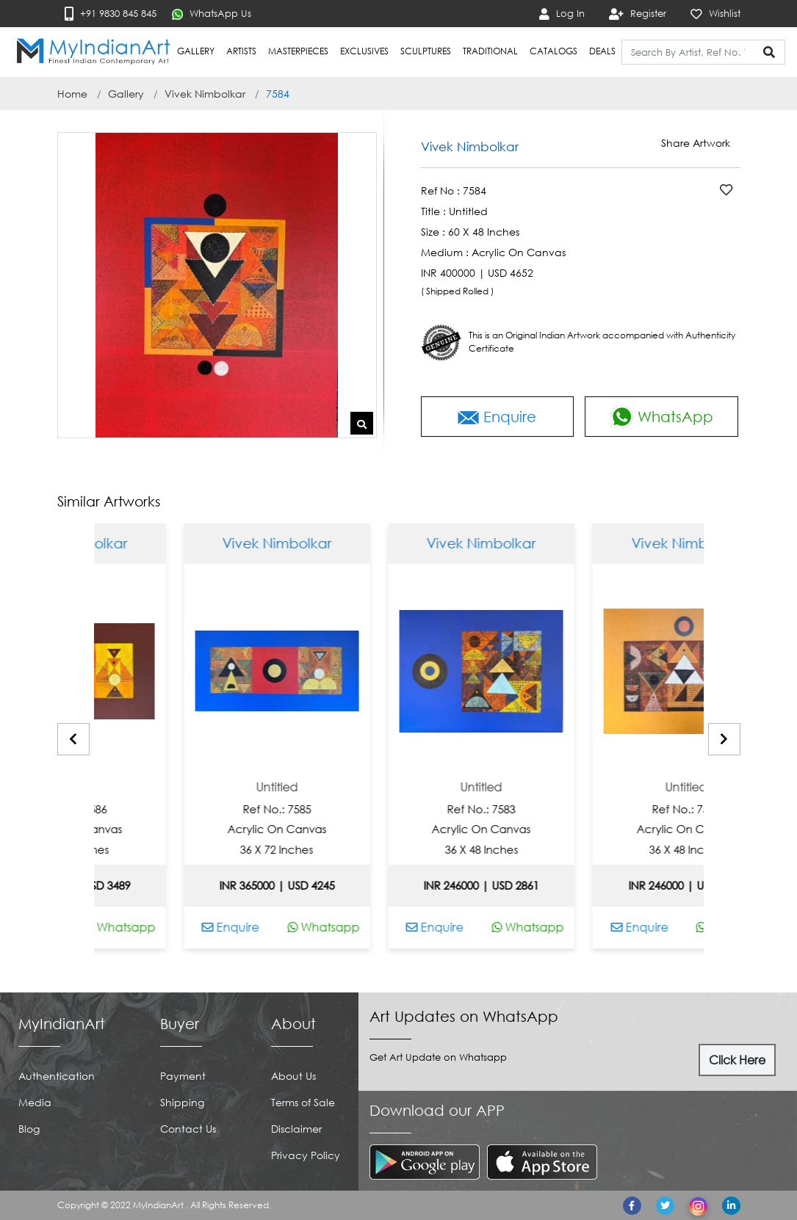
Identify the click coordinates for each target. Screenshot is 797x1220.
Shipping (182, 1102)
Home (72, 93)
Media (34, 1102)
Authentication (56, 1076)
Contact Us (188, 1128)
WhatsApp (661, 416)
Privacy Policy (305, 1155)
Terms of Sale (303, 1102)
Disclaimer (296, 1128)
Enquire (497, 416)
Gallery (126, 93)
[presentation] (73, 739)
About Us (293, 1076)
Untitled (98, 787)
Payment (183, 1076)
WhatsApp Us (211, 13)
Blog (29, 1128)
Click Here (737, 1060)
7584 (277, 93)
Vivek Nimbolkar (205, 93)
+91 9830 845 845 (110, 13)
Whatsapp (145, 927)
